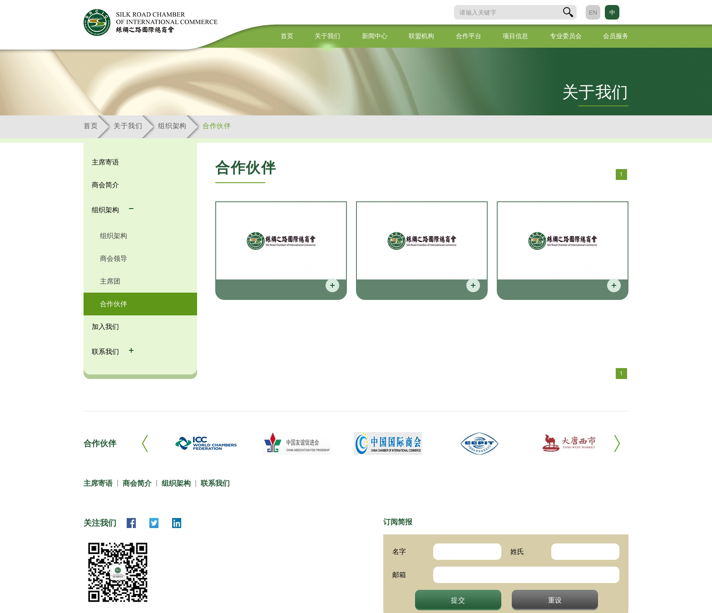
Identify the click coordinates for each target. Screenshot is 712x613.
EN (593, 12)
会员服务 (615, 36)
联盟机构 (421, 36)
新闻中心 (374, 36)
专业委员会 (566, 36)
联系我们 (106, 351)
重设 (555, 599)
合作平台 (468, 36)
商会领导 (113, 258)
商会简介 (105, 185)
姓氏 (517, 551)
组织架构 (172, 126)
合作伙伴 (217, 126)
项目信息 (515, 36)
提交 (458, 599)
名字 (399, 551)
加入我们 (105, 326)
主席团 (110, 281)
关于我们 (327, 36)
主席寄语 (105, 162)
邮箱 (399, 574)
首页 (287, 36)
